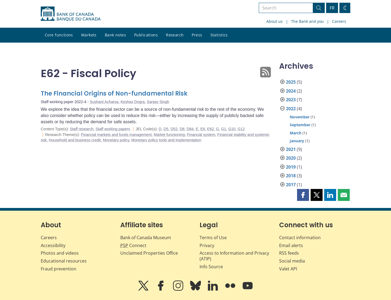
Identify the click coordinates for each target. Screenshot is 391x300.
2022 (291, 109)
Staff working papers (113, 129)
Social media (292, 261)
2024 (291, 91)
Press (197, 34)
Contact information (300, 238)
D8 (182, 129)
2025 (291, 82)
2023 (291, 100)
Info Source (211, 267)
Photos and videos (60, 253)
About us (274, 21)
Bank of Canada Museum (145, 238)
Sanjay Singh (158, 102)
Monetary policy (116, 140)
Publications (146, 34)
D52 (174, 129)
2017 (291, 185)
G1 (223, 129)
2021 (291, 149)
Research (175, 34)
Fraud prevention (58, 269)
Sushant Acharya (104, 102)
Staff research (81, 129)
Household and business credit (75, 140)
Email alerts (291, 245)
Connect (133, 245)
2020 (291, 158)
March (295, 132)
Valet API (288, 269)
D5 (165, 129)
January (297, 140)
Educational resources (64, 261)
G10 (231, 129)
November (300, 116)
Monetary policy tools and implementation (166, 140)
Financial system (201, 134)
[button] (303, 195)
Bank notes (115, 34)
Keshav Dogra (133, 102)
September (300, 124)
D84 (190, 129)
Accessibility (53, 245)
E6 (202, 129)
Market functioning (169, 134)
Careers (339, 21)
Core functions (59, 34)
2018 (291, 176)
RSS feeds (289, 253)
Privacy (207, 245)
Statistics (219, 34)
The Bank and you (307, 21)
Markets (89, 34)
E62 (210, 129)
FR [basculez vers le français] (332, 8)
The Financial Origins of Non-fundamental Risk (114, 93)
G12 (241, 129)
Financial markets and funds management (116, 134)
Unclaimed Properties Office (149, 253)
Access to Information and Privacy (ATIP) (234, 256)
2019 (291, 167)
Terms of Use (213, 238)
